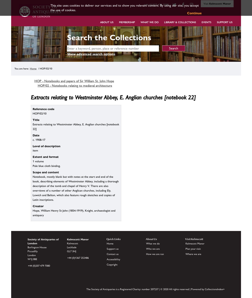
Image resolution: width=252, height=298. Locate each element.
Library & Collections (180, 22)
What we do (150, 22)
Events (206, 22)
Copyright (112, 264)
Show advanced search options (91, 54)
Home (33, 68)
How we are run (155, 254)
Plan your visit (193, 248)
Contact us (113, 254)
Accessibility (113, 259)
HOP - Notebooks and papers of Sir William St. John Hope (74, 81)
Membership (127, 22)
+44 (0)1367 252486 (78, 257)
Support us (113, 248)
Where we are (193, 254)
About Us (106, 22)
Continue (194, 13)
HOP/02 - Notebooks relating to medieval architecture (75, 86)
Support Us (224, 22)
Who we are (153, 248)
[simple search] (113, 48)
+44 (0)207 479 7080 (39, 265)
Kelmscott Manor (195, 243)
